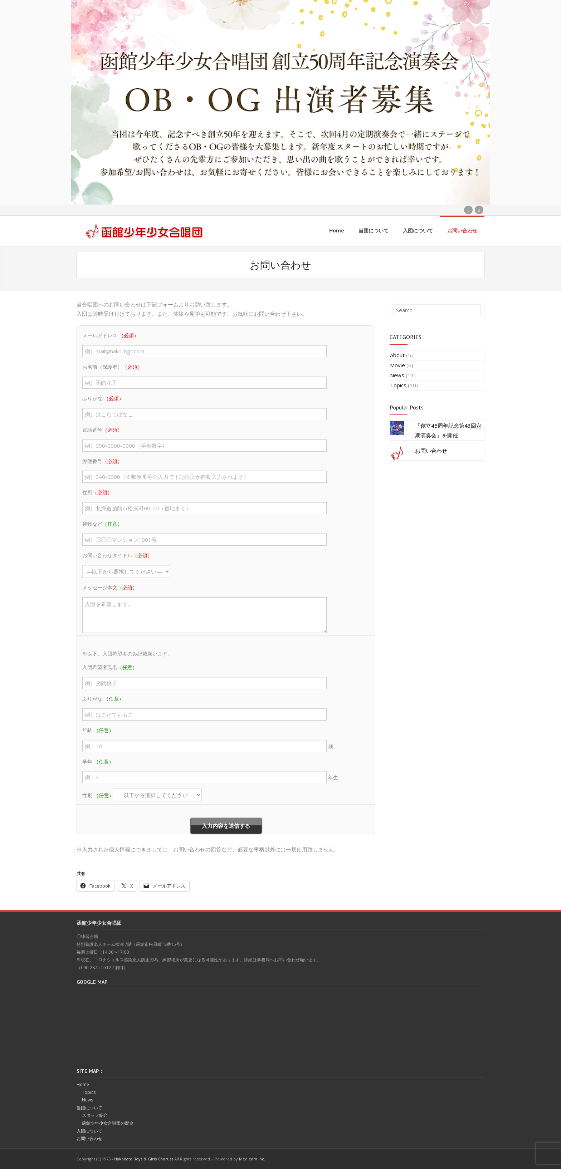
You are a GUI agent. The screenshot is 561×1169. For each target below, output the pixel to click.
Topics (398, 384)
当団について (89, 1107)
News (397, 374)
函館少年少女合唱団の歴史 (107, 1123)
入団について (89, 1130)
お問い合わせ (431, 450)
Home (83, 1084)
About (397, 354)
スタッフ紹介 (95, 1115)
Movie (397, 364)
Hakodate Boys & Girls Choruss (143, 1158)
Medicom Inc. (252, 1158)
